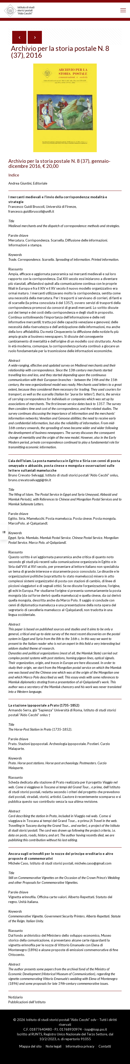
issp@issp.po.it (96, 1029)
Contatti (105, 1046)
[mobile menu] (123, 10)
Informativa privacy (80, 1046)
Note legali (53, 1046)
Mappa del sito (30, 1046)
